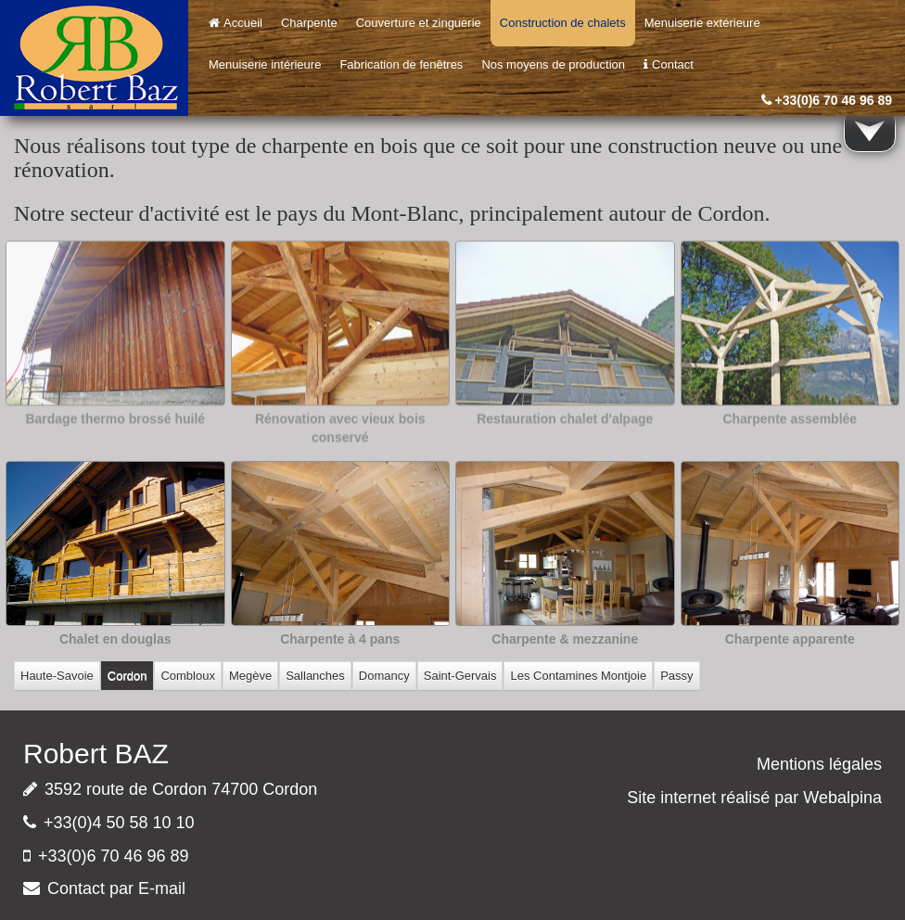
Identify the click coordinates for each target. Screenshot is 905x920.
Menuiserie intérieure (265, 64)
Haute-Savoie (57, 676)
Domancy (384, 676)
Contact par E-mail (116, 888)
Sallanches (315, 676)
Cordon (127, 676)
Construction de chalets (563, 23)
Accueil (235, 23)
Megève (250, 676)
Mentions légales (819, 764)
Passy (676, 676)
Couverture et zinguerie (418, 23)
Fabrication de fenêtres (401, 64)
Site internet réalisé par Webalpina (754, 797)
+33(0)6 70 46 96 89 (834, 100)
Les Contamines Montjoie (578, 676)
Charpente (309, 23)
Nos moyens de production (553, 64)
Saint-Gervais (460, 676)
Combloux (187, 676)
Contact (669, 64)
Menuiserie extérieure (702, 23)
